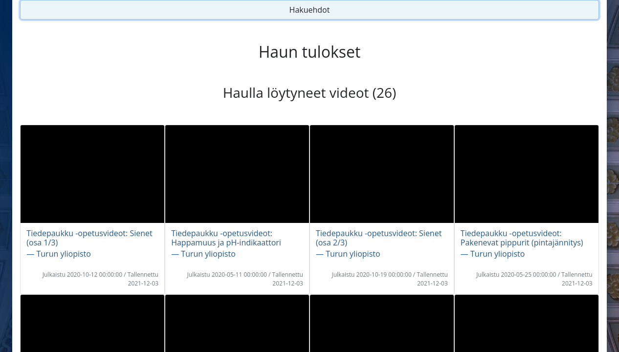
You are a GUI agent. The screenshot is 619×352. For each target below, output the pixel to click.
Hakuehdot (309, 9)
